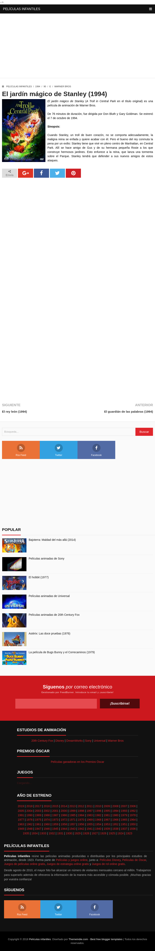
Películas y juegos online (72, 860)
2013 (72, 806)
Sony (88, 740)
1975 (38, 819)
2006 (132, 806)
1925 (112, 833)
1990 (29, 815)
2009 (107, 806)
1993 (124, 810)
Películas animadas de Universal (49, 596)
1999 (72, 810)
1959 (55, 824)
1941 (90, 828)
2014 (64, 806)
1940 (98, 828)
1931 (60, 833)
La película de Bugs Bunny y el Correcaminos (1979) (62, 652)
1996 (98, 810)
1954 (98, 824)
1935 (26, 833)
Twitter (59, 450)
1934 (34, 833)
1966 (115, 819)
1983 (90, 815)
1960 (47, 824)
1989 (38, 815)
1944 (64, 828)
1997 (90, 810)
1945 (55, 828)
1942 (81, 828)
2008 (115, 806)
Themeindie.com (78, 939)
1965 (124, 819)
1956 (81, 824)
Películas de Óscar (134, 860)
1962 (29, 824)
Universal (100, 740)
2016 (47, 806)
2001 (55, 810)
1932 (52, 833)
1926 (103, 833)
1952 (115, 824)
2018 (29, 806)
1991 (21, 815)
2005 (21, 810)
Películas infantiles (21, 9)
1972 (64, 819)
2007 (124, 806)
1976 (29, 819)
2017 (38, 806)
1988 (47, 815)
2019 (21, 806)
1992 (132, 810)
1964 (132, 819)
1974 (47, 819)
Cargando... (24, 783)
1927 (95, 833)
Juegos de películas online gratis (24, 864)
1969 (90, 819)
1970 (81, 819)
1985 (72, 815)
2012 (81, 806)
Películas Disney (110, 860)
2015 (55, 806)
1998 (81, 810)
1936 (132, 828)
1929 (77, 833)
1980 (115, 815)
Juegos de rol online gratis (108, 864)
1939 (107, 828)
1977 (21, 819)
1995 (107, 810)
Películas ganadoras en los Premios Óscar (77, 761)
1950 (132, 824)
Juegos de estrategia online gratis (68, 864)
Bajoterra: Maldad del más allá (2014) (52, 539)
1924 (120, 833)
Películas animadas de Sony (46, 558)
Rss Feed (21, 450)
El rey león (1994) (14, 411)
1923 (129, 833)
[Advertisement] (77, 47)
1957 (72, 824)
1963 (21, 824)
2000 (64, 810)
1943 (72, 828)
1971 (72, 819)
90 (45, 86)
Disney (59, 740)
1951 (124, 824)
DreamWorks (74, 740)
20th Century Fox (42, 740)
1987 (55, 815)
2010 (98, 806)
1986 (64, 815)
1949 (21, 828)
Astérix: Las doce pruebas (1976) (49, 633)
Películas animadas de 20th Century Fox (54, 614)
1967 (107, 819)
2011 (90, 806)
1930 (69, 833)
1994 (37, 86)
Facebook (96, 450)
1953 (107, 824)
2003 (38, 810)
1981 (107, 815)
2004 (29, 810)
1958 (64, 824)
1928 (86, 833)
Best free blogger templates (106, 939)
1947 (38, 828)
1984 (81, 815)
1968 (98, 819)
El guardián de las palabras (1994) (128, 411)
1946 (47, 828)
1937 (124, 828)
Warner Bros (62, 86)
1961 (38, 824)
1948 (29, 828)
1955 (90, 824)
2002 (47, 810)
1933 (43, 833)
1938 (115, 828)
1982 (98, 815)
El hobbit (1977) (39, 577)
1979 (124, 815)
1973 (55, 819)
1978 (132, 815)
